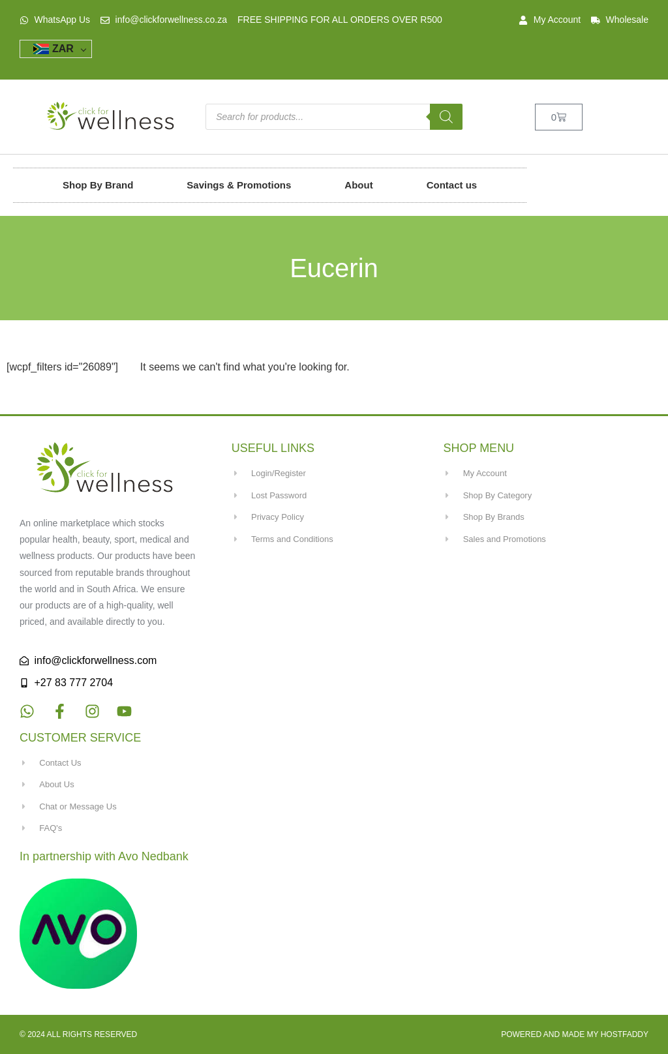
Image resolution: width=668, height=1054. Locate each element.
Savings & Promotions (239, 184)
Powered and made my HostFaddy (574, 1034)
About (358, 184)
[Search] (446, 117)
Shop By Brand (98, 184)
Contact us (452, 184)
